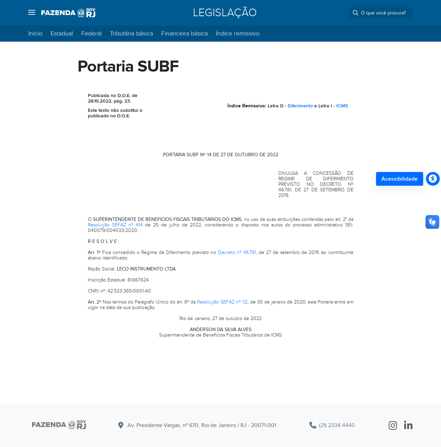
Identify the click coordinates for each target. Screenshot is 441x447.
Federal (91, 33)
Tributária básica (131, 33)
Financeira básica (184, 33)
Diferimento (300, 106)
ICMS (342, 106)
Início (35, 33)
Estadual (62, 33)
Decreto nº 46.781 (237, 252)
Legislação (225, 12)
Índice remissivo (237, 33)
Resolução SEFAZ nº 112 (222, 302)
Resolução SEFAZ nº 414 (115, 225)
